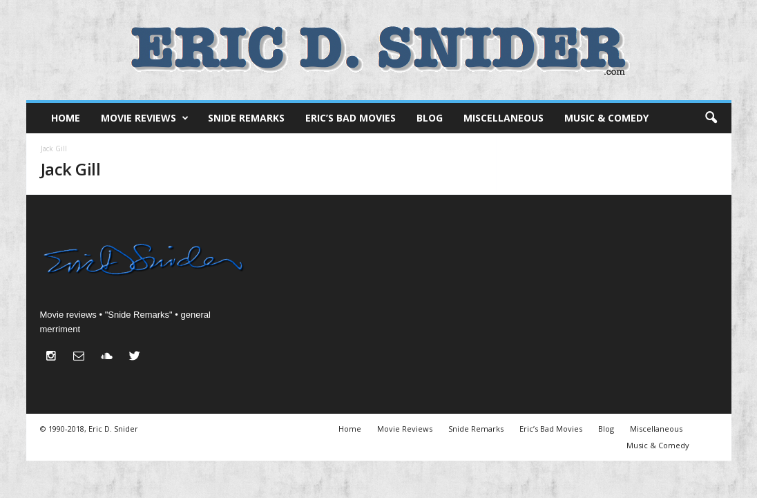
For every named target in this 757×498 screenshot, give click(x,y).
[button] (711, 118)
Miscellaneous (503, 117)
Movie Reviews (145, 118)
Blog (429, 117)
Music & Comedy (606, 117)
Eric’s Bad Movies (350, 117)
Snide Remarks (246, 117)
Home (65, 117)
